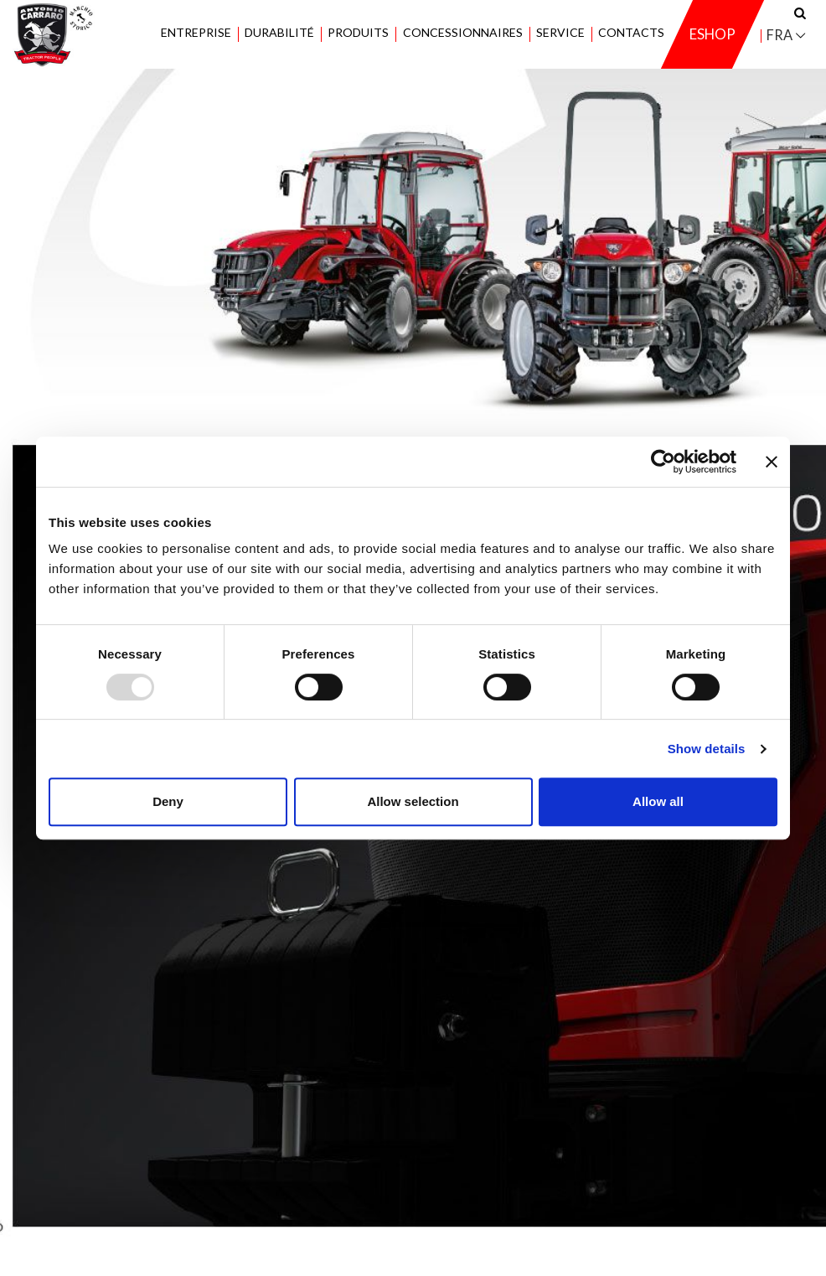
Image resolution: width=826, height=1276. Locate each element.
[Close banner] (771, 462)
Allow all (658, 801)
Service (560, 33)
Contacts (631, 33)
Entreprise (196, 33)
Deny (167, 801)
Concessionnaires (462, 33)
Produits (358, 33)
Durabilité (279, 33)
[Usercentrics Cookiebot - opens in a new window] (663, 461)
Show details (707, 748)
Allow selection (412, 801)
